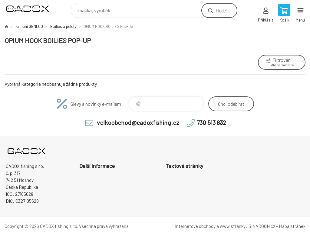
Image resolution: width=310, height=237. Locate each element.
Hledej (221, 10)
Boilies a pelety (63, 26)
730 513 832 (211, 122)
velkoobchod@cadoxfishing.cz (138, 122)
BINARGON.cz (261, 226)
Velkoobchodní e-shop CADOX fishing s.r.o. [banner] (31, 9)
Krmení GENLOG (29, 26)
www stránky (233, 226)
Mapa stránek (292, 226)
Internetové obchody (195, 226)
